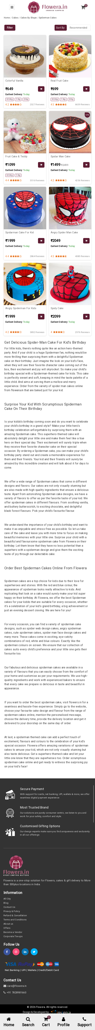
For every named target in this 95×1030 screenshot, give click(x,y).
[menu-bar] (11, 7)
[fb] (8, 952)
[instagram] (17, 952)
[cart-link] (46, 1022)
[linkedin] (26, 952)
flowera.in (17, 390)
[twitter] (35, 952)
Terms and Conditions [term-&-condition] (14, 919)
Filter (10, 27)
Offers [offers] (6, 928)
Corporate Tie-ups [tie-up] (12, 936)
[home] (47, 7)
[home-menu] (8, 1022)
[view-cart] (83, 7)
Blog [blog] (5, 903)
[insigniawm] (61, 1012)
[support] (84, 1022)
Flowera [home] (40, 1007)
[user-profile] (63, 1022)
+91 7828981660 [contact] (14, 992)
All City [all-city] (7, 898)
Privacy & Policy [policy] (11, 911)
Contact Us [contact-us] (9, 907)
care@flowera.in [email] (14, 985)
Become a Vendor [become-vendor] (12, 932)
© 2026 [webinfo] (31, 1007)
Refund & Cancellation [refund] (15, 915)
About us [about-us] (8, 923)
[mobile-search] (28, 1022)
